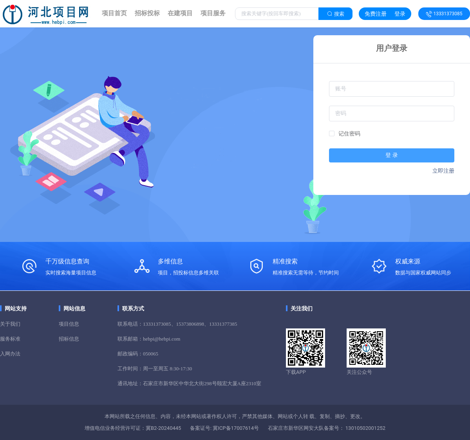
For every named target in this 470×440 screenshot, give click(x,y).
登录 (399, 14)
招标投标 (147, 13)
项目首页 (114, 13)
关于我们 (10, 324)
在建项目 (180, 13)
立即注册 (443, 171)
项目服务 (213, 13)
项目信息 (69, 324)
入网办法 (10, 354)
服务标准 (10, 339)
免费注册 (376, 14)
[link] (114, 14)
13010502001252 (365, 428)
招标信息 (69, 339)
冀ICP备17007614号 (235, 428)
